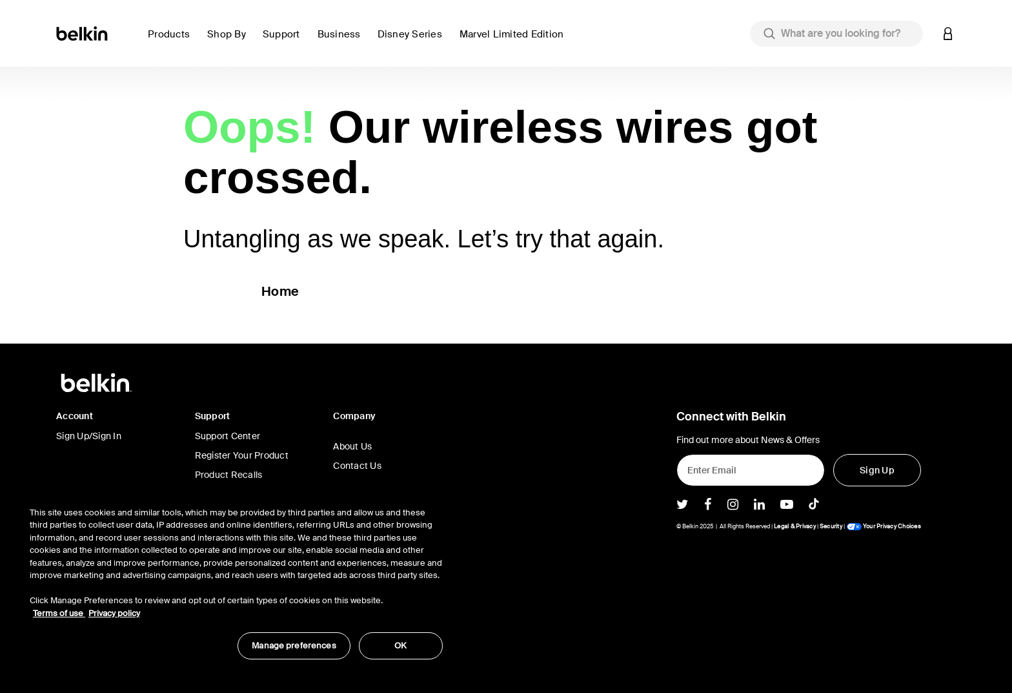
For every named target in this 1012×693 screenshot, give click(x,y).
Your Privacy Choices (883, 526)
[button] (172, 42)
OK (400, 645)
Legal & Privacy (795, 526)
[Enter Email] (750, 470)
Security (831, 526)
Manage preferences (294, 645)
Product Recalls (229, 475)
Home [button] (280, 291)
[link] (285, 42)
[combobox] (836, 34)
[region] (236, 576)
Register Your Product (241, 455)
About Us (352, 446)
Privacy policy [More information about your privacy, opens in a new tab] (114, 613)
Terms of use (59, 613)
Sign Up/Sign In (88, 436)
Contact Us (357, 465)
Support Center (228, 436)
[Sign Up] (877, 470)
